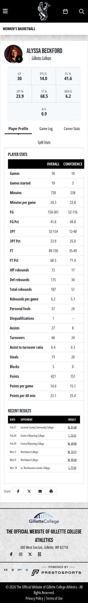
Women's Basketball (19, 28)
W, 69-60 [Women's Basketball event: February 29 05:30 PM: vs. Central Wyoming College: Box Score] (72, 443)
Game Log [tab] (46, 128)
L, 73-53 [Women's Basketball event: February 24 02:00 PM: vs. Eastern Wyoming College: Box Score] (72, 435)
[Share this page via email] (40, 491)
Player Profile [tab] (18, 128)
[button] (51, 491)
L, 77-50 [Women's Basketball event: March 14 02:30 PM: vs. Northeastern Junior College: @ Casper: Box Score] (72, 468)
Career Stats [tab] (72, 128)
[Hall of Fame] (49, 554)
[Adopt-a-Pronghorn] (67, 554)
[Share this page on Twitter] (29, 491)
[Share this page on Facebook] (18, 491)
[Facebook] (11, 554)
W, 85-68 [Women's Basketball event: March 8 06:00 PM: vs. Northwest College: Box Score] (72, 460)
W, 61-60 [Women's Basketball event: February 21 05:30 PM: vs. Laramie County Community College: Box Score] (72, 427)
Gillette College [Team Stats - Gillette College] (41, 58)
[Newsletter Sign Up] (58, 554)
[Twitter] (30, 554)
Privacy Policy (34, 598)
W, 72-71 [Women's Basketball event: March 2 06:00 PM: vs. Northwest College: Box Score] (72, 452)
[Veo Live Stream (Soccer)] (77, 554)
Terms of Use (54, 598)
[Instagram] (20, 554)
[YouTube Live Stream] (39, 554)
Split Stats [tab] (44, 142)
